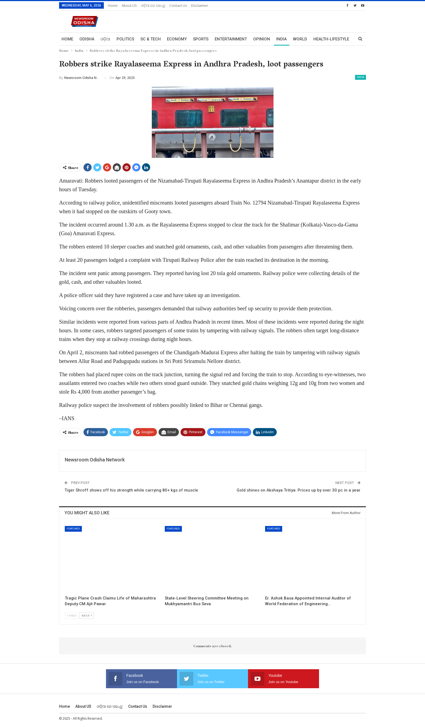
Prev (72, 615)
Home (113, 5)
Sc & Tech (150, 39)
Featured (73, 528)
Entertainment (231, 39)
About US (129, 5)
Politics (125, 39)
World (300, 39)
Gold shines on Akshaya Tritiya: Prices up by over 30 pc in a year (298, 490)
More (319, 39)
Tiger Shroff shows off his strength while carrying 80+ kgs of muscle (131, 490)
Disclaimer (199, 5)
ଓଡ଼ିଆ (105, 39)
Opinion (261, 39)
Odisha (86, 39)
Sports (200, 39)
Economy (177, 39)
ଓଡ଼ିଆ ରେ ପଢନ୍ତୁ (153, 5)
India (281, 39)
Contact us (178, 5)
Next (87, 615)
